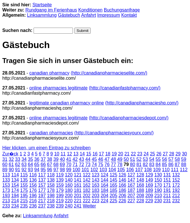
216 (33, 200)
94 (36, 169)
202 (86, 195)
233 (6, 205)
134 (15, 180)
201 (78, 195)
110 (166, 169)
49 (120, 159)
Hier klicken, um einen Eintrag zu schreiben (46, 147)
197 (42, 195)
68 (56, 164)
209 (149, 195)
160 (69, 185)
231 (167, 200)
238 (51, 205)
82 (145, 164)
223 (96, 200)
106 (130, 169)
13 (75, 153)
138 (51, 180)
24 (146, 153)
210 (158, 195)
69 (62, 164)
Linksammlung (42, 15)
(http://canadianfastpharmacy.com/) (125, 87)
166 (122, 185)
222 (86, 200)
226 (122, 200)
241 (78, 205)
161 (78, 185)
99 (68, 169)
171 (167, 185)
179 (60, 190)
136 (33, 180)
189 (149, 190)
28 (171, 153)
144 (104, 180)
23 (139, 153)
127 (131, 174)
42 (75, 159)
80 (132, 164)
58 (177, 159)
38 (49, 159)
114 (15, 174)
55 (158, 159)
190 (158, 190)
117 (42, 174)
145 (113, 180)
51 (132, 159)
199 (60, 195)
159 (60, 185)
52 (138, 159)
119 (60, 174)
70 (68, 164)
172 (176, 185)
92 (24, 169)
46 (100, 159)
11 (63, 153)
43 (81, 159)
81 (138, 164)
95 (43, 169)
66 (43, 164)
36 (36, 159)
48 (113, 159)
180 (69, 190)
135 (24, 180)
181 (78, 190)
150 (158, 180)
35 (30, 159)
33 (17, 159)
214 (15, 200)
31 (4, 159)
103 (103, 169)
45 (94, 159)
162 (86, 185)
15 (88, 153)
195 (24, 195)
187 (131, 190)
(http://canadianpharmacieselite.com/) (109, 72)
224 (104, 200)
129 (149, 174)
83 (151, 164)
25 (152, 153)
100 (76, 169)
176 (33, 190)
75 (100, 164)
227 (131, 200)
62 (17, 164)
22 (133, 153)
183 (96, 190)
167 (131, 185)
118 (51, 174)
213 (6, 200)
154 (15, 185)
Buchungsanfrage (122, 9)
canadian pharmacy (49, 72)
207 (131, 195)
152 (176, 180)
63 (24, 164)
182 (86, 190)
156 (33, 185)
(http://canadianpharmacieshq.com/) (141, 102)
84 (158, 164)
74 (94, 164)
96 (49, 169)
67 (49, 164)
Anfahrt (88, 15)
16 (95, 153)
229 (149, 200)
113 (6, 174)
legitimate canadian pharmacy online (66, 102)
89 (4, 169)
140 (69, 180)
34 (24, 159)
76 (107, 164)
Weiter (89, 205)
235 (24, 205)
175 (24, 190)
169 (149, 185)
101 (85, 169)
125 (113, 174)
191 (167, 190)
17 (101, 153)
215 (24, 200)
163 (96, 185)
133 (6, 180)
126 (122, 174)
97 (56, 169)
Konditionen (90, 9)
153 (6, 185)
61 (11, 164)
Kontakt (129, 15)
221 (78, 200)
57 (171, 159)
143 (96, 180)
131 (167, 174)
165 (113, 185)
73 (87, 164)
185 (113, 190)
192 (176, 190)
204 (104, 195)
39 (56, 159)
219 (60, 200)
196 (33, 195)
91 (17, 169)
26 (159, 153)
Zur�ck (10, 153)
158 (51, 185)
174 (15, 190)
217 (42, 200)
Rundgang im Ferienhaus (51, 9)
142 (86, 180)
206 (122, 195)
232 (176, 200)
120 (69, 174)
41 (68, 159)
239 (60, 205)
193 (6, 195)
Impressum (108, 15)
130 (158, 174)
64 (30, 164)
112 (184, 169)
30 (184, 153)
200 (69, 195)
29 (178, 153)
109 (157, 169)
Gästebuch (69, 15)
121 (78, 174)
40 (62, 159)
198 (51, 195)
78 (120, 164)
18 (107, 153)
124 (104, 174)
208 (140, 195)
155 (24, 185)
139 (60, 180)
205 (113, 195)
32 (11, 159)
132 (176, 174)
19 (114, 153)
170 (158, 185)
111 (175, 169)
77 (113, 164)
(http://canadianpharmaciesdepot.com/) (128, 117)
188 (140, 190)
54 (151, 159)
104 (112, 169)
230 (158, 200)
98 (62, 169)
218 (51, 200)
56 (164, 159)
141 (78, 180)
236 (33, 205)
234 (15, 205)
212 (176, 195)
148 (140, 180)
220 (69, 200)
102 (94, 169)
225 (113, 200)
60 (4, 164)
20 (120, 153)
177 (42, 190)
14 (82, 153)
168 (140, 185)
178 (51, 190)
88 (183, 164)
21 (126, 153)
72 (81, 164)
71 (75, 164)
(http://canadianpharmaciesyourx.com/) (114, 132)
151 (167, 180)
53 (145, 159)
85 (164, 164)
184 (104, 190)
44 (87, 159)
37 (43, 159)
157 (42, 185)
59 (183, 159)
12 (69, 153)
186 (122, 190)
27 (165, 153)
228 (140, 200)
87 (177, 164)
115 (24, 174)
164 (104, 185)
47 (107, 159)
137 (42, 180)
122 (86, 174)
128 (140, 174)
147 (131, 180)
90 (11, 169)
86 (171, 164)
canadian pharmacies (51, 132)
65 (36, 164)
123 (96, 174)
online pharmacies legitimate (58, 87)
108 (148, 169)
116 (33, 174)
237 (42, 205)
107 (139, 169)
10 (56, 153)
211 (167, 195)
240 (69, 205)
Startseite (42, 4)
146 (122, 180)
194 (15, 195)
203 (96, 195)
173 (6, 190)
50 (126, 159)
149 (149, 180)
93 (30, 169)
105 (121, 169)
